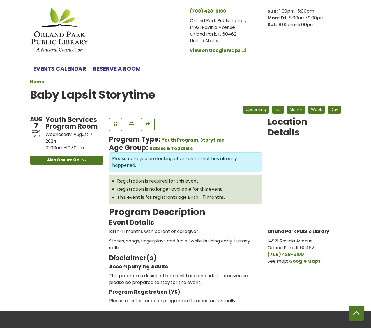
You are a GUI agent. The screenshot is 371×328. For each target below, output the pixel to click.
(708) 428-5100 (208, 11)
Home (37, 81)
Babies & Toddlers (171, 148)
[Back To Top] (356, 313)
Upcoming (256, 109)
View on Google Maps (215, 50)
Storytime (212, 140)
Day (334, 109)
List (278, 109)
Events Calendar (59, 69)
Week (316, 109)
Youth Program (180, 140)
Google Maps (305, 261)
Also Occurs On (66, 160)
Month (296, 109)
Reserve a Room (117, 69)
